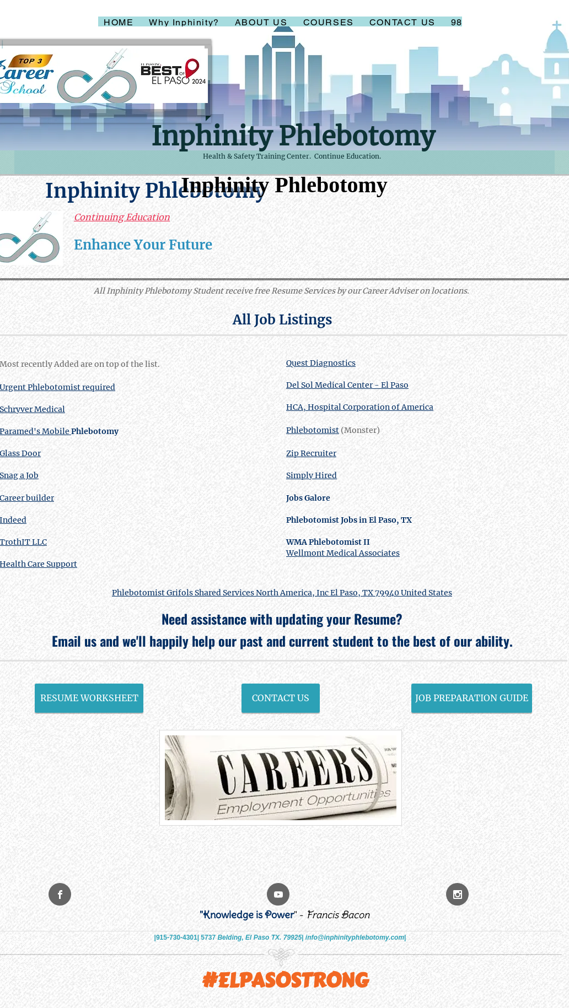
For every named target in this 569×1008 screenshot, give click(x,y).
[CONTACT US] (280, 698)
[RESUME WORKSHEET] (89, 698)
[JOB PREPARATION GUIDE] (471, 698)
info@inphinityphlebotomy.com (354, 937)
